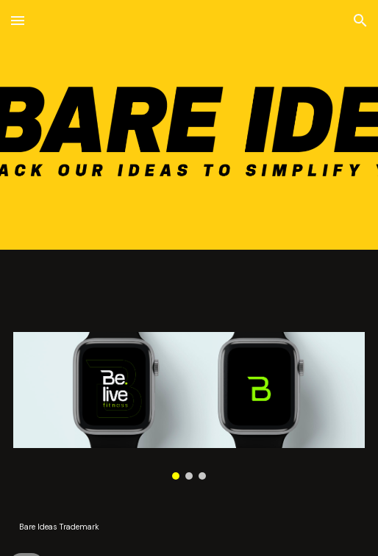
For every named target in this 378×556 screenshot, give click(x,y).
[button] (17, 20)
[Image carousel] (189, 406)
